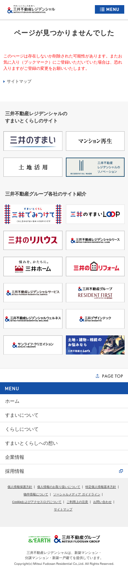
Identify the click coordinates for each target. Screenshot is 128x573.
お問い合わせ (102, 502)
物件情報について (36, 494)
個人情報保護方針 (20, 487)
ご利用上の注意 (77, 502)
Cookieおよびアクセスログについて (36, 502)
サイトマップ (17, 81)
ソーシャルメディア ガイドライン (76, 494)
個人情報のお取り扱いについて (58, 487)
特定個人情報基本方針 (100, 487)
